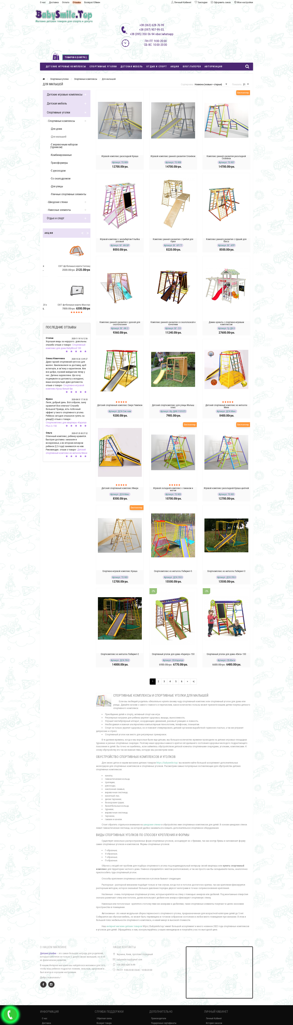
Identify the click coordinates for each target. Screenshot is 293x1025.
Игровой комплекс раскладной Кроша (119, 156)
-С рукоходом (58, 170)
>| (193, 681)
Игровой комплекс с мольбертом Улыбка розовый (120, 240)
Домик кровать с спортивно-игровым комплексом (226, 323)
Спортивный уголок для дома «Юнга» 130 (226, 654)
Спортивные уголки (103, 66)
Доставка (54, 2)
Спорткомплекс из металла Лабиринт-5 (173, 571)
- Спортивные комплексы (61, 120)
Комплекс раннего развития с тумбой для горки (173, 240)
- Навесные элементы (59, 209)
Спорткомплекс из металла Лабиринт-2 (120, 654)
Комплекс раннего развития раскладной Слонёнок (226, 157)
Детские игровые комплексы (66, 66)
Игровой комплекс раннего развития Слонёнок (173, 156)
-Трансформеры (59, 162)
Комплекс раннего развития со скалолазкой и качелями (173, 323)
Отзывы (77, 2)
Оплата (65, 2)
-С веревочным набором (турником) (64, 146)
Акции (175, 66)
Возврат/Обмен (92, 2)
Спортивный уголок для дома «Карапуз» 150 (173, 654)
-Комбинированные (61, 154)
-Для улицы (56, 186)
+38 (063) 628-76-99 (126, 964)
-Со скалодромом (60, 178)
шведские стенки (152, 824)
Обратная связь (104, 1018)
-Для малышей (58, 136)
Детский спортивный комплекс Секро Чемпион (119, 405)
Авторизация (213, 66)
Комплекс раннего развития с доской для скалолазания (120, 323)
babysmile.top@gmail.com (129, 959)
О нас (43, 2)
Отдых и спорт (156, 66)
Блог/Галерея (192, 66)
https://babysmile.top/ (167, 762)
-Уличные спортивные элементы (68, 194)
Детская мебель (132, 66)
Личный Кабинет (214, 1018)
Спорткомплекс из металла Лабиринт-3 (226, 571)
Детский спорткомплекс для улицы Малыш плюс (173, 406)
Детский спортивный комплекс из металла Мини (226, 406)
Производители (158, 1018)
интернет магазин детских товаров (124, 926)
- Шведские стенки (57, 202)
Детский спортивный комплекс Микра (119, 488)
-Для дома (56, 128)
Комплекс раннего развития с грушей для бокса (226, 240)
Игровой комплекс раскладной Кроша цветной (226, 488)
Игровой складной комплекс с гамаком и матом (173, 489)
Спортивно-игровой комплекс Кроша (119, 571)
